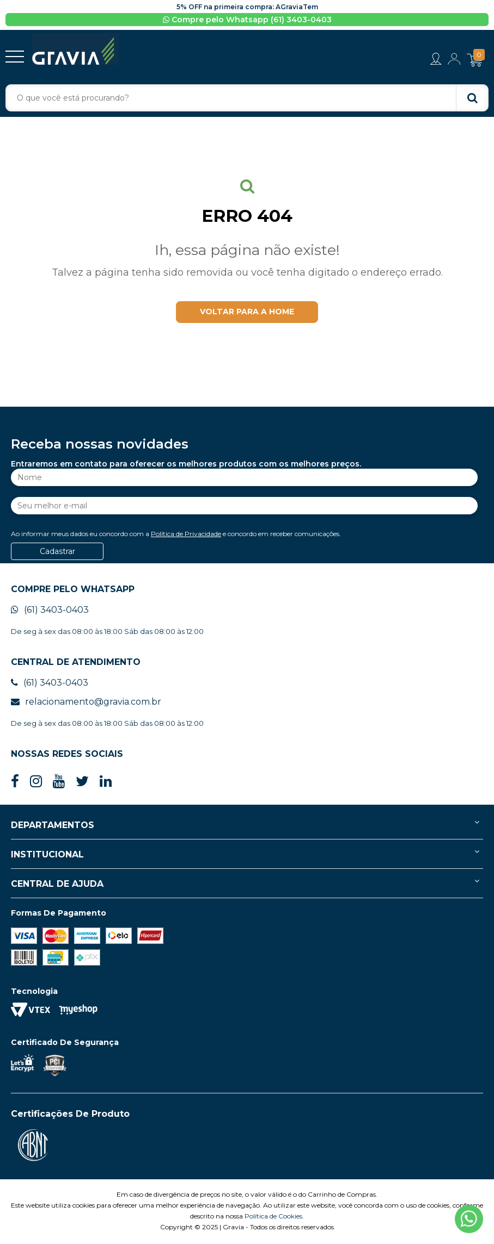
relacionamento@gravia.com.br (86, 703)
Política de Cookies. (274, 1218)
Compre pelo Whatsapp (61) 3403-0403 (247, 19)
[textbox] (247, 97)
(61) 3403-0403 (50, 611)
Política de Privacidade (186, 535)
